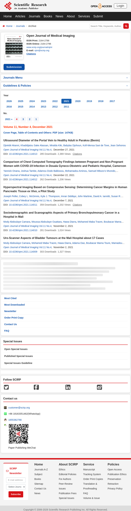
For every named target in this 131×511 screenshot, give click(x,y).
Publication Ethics (117, 471)
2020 (78, 98)
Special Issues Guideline (18, 360)
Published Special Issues (18, 353)
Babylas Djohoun (72, 142)
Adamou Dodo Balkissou (51, 168)
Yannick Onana (11, 168)
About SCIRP (68, 462)
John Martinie (85, 193)
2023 (43, 98)
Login (120, 5)
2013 (43, 104)
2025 (20, 98)
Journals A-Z (41, 466)
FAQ (6, 328)
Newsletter (10, 308)
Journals (34, 16)
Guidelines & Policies (65, 83)
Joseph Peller (10, 193)
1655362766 (15, 417)
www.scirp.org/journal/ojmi (39, 47)
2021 (66, 98)
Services (84, 16)
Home (8, 16)
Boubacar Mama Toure (98, 240)
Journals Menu (65, 74)
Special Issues (66, 495)
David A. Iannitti (101, 193)
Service (88, 462)
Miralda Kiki (56, 142)
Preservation (114, 476)
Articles (20, 16)
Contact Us (10, 321)
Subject (38, 471)
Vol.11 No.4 (45, 147)
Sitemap (38, 481)
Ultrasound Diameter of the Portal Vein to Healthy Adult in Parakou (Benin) (51, 137)
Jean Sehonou (118, 142)
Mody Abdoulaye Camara (16, 219)
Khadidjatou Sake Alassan (34, 142)
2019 (89, 98)
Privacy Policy (115, 485)
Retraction (113, 481)
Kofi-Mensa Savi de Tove (96, 142)
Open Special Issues (15, 346)
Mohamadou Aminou (76, 168)
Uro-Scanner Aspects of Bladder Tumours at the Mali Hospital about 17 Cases (53, 235)
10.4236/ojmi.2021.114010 (23, 227)
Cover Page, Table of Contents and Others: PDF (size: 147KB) (38, 130)
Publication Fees (68, 490)
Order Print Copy (14, 315)
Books (48, 16)
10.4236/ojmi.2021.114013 (23, 151)
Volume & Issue (91, 495)
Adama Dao (78, 240)
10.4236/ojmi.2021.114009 (23, 249)
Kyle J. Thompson (50, 193)
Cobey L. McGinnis (29, 193)
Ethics (62, 466)
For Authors (65, 476)
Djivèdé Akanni (11, 142)
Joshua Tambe (28, 168)
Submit (98, 16)
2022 (55, 98)
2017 (112, 98)
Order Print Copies (93, 476)
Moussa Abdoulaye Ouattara (47, 219)
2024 (32, 98)
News (59, 16)
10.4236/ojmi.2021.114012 (23, 176)
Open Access (115, 466)
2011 (66, 104)
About (71, 16)
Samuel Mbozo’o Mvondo (101, 168)
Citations (31, 54)
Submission (14, 64)
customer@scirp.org (19, 405)
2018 (100, 98)
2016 (9, 104)
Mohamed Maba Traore (90, 219)
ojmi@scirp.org (41, 50)
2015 (20, 104)
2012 (55, 104)
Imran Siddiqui (68, 193)
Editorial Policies (67, 471)
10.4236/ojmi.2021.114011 (23, 202)
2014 (32, 104)
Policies (113, 462)
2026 (9, 98)
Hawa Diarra (69, 219)
